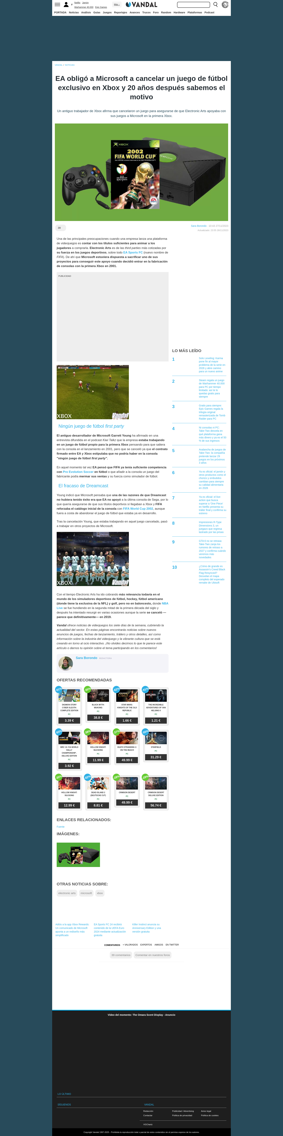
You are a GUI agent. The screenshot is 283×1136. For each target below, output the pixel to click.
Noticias (74, 12)
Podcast (209, 12)
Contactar (147, 1115)
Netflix (77, 2)
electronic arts (67, 893)
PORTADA (60, 12)
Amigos (158, 945)
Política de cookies (210, 1115)
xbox (100, 893)
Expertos (146, 945)
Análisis (86, 12)
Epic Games (101, 7)
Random (166, 12)
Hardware (179, 12)
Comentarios (112, 945)
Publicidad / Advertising (183, 1111)
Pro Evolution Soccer (78, 472)
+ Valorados (130, 945)
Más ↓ (117, 4)
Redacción (148, 1111)
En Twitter (172, 945)
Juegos (107, 12)
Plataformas (195, 12)
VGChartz (148, 1124)
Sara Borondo (198, 225)
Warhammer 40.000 (83, 7)
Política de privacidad (182, 1115)
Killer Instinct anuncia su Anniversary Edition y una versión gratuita (146, 928)
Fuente (61, 826)
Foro (156, 12)
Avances (135, 12)
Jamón (85, 2)
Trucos (146, 12)
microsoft (86, 893)
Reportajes (120, 12)
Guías (96, 12)
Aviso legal (206, 1111)
